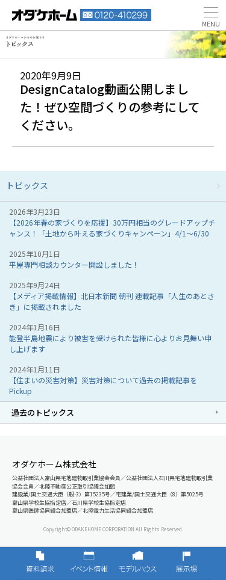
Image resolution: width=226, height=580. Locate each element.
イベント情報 (88, 563)
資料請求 (40, 563)
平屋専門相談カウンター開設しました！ (74, 264)
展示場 (186, 563)
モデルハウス (137, 563)
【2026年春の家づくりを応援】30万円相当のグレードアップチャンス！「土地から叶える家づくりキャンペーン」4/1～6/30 (112, 227)
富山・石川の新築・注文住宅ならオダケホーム (44, 15)
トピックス (27, 185)
